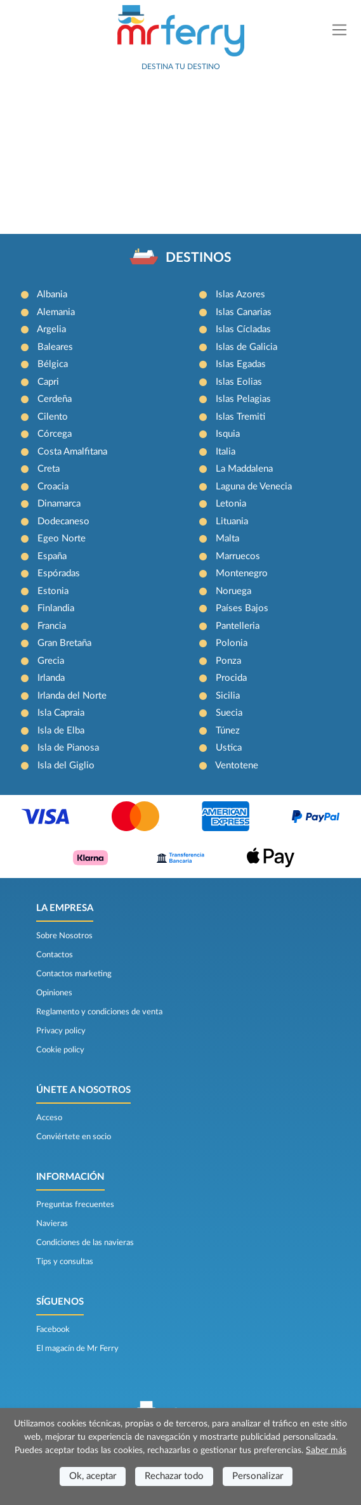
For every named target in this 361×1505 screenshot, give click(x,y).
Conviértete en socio (73, 1136)
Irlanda (51, 678)
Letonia (231, 503)
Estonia (53, 591)
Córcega (54, 434)
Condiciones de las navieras (85, 1242)
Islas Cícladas (243, 329)
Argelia (51, 329)
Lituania (232, 521)
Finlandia (55, 608)
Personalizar (257, 1476)
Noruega (233, 591)
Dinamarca (59, 503)
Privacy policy (61, 1030)
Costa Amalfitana (72, 451)
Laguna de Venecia (254, 486)
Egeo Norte (61, 538)
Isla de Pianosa (68, 747)
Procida (231, 678)
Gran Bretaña (64, 643)
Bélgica (52, 364)
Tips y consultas (64, 1261)
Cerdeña (54, 399)
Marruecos (238, 556)
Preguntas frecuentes (75, 1204)
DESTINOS (199, 257)
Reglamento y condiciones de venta (99, 1011)
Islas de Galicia (246, 347)
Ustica (229, 747)
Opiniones (54, 992)
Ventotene (236, 765)
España (52, 556)
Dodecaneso (63, 521)
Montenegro (242, 573)
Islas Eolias (239, 382)
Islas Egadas (241, 364)
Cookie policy (60, 1049)
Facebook (53, 1329)
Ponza (228, 661)
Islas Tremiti (240, 417)
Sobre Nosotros (64, 935)
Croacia (53, 486)
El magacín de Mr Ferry (77, 1348)
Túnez (228, 730)
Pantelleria (237, 626)
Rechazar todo (174, 1476)
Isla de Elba (60, 730)
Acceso (49, 1117)
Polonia (231, 643)
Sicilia (228, 696)
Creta (48, 469)
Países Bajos (242, 608)
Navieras (52, 1223)
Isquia (228, 434)
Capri (48, 382)
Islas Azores (240, 294)
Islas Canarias (244, 312)
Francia (51, 626)
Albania (52, 294)
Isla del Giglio (66, 765)
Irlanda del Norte (72, 696)
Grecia (50, 661)
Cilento (52, 417)
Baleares (55, 347)
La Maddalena (244, 469)
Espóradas (58, 573)
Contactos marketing (74, 973)
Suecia (229, 713)
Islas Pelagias (243, 399)
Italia (225, 451)
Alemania (56, 312)
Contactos (54, 954)
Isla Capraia (60, 713)
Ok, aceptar (92, 1476)
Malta (227, 538)
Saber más (326, 1450)
